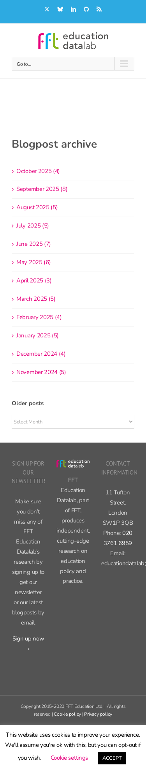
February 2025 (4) (39, 317)
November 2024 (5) (41, 372)
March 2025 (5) (36, 299)
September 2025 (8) (42, 189)
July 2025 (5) (32, 225)
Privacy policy (98, 714)
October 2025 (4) (38, 171)
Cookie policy (67, 714)
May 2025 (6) (33, 262)
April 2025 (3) (34, 280)
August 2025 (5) (37, 207)
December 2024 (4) (41, 354)
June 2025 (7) (33, 244)
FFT (75, 510)
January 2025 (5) (37, 335)
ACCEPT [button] (111, 758)
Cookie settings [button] (69, 758)
